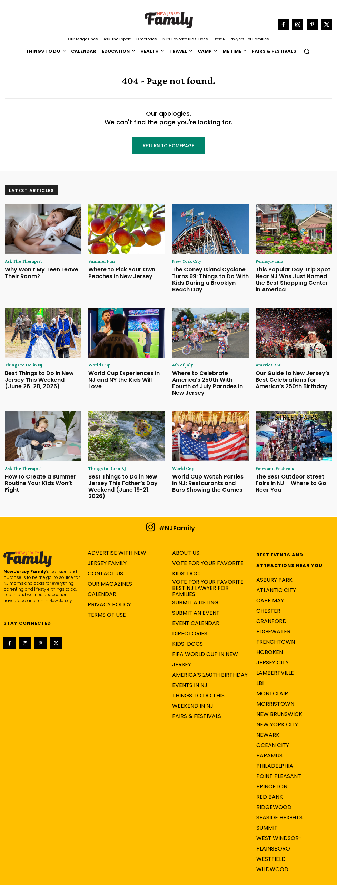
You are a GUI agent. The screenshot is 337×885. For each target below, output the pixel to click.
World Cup (97, 359)
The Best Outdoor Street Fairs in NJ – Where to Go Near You (293, 462)
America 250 (266, 359)
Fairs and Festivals (272, 452)
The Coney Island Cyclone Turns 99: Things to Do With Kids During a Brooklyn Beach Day (207, 276)
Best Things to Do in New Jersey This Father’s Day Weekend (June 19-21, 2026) (125, 464)
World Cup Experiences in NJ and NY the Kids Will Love (122, 369)
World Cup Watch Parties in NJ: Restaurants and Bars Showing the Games (209, 464)
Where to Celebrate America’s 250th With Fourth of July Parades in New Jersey (208, 372)
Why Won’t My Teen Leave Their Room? (42, 271)
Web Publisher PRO (211, 878)
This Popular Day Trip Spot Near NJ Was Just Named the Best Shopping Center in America (294, 274)
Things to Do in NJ (20, 359)
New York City (184, 261)
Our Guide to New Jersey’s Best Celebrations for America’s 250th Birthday (292, 372)
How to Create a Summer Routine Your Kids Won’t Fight (40, 462)
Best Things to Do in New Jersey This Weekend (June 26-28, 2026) (42, 372)
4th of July (180, 359)
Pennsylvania (267, 261)
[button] (306, 51)
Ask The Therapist (20, 261)
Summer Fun (98, 261)
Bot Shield (266, 878)
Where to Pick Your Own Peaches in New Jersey (116, 271)
